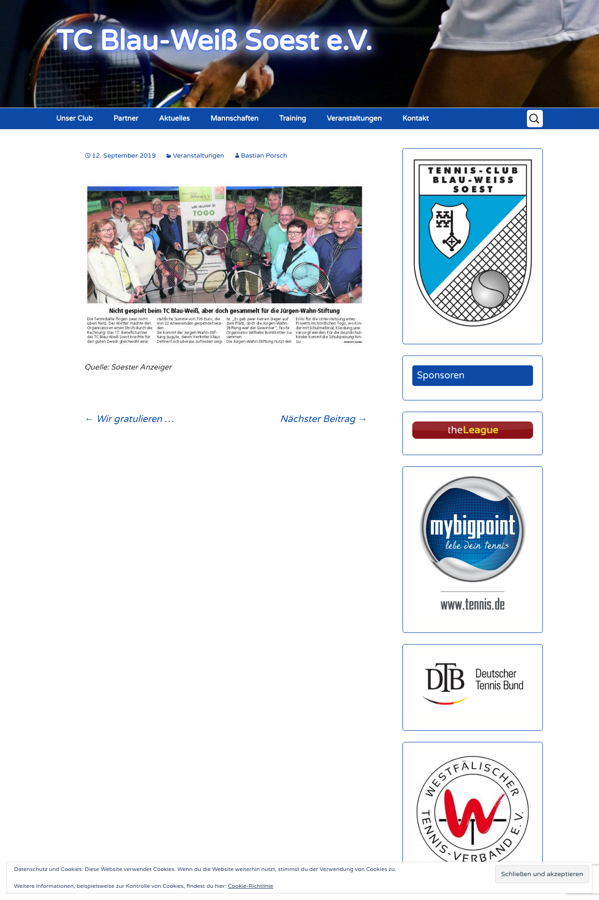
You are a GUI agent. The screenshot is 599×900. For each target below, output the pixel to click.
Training (292, 118)
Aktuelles (174, 118)
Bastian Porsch (264, 156)
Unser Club (74, 118)
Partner (126, 118)
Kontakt (415, 118)
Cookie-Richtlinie (250, 886)
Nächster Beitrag (323, 419)
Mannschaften (235, 118)
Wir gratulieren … (129, 419)
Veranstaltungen (354, 118)
